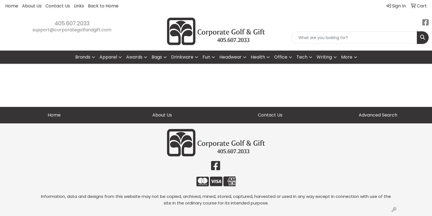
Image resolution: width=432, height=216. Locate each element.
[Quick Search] (354, 37)
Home (11, 6)
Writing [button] (324, 57)
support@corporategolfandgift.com (72, 30)
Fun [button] (206, 57)
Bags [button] (157, 57)
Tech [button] (301, 57)
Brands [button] (82, 57)
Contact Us (57, 6)
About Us (32, 6)
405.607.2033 (72, 23)
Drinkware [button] (182, 57)
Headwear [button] (230, 57)
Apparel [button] (108, 57)
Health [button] (258, 57)
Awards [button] (134, 57)
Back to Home (103, 6)
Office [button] (280, 57)
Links (79, 6)
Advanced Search (378, 115)
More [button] (346, 57)
